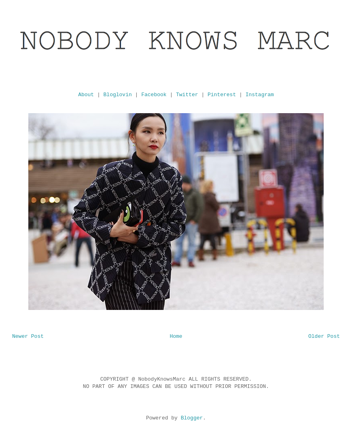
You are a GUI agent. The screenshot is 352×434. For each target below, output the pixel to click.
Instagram (260, 95)
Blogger (192, 418)
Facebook (153, 95)
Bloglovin (118, 95)
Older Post (324, 336)
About (86, 95)
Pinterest (222, 95)
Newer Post (28, 336)
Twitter (187, 95)
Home (176, 336)
